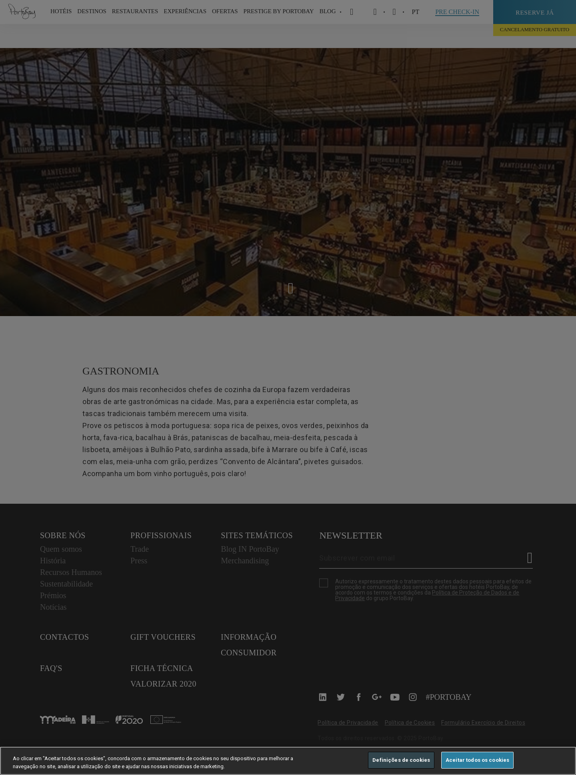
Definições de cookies (401, 760)
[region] (288, 761)
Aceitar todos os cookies (477, 760)
